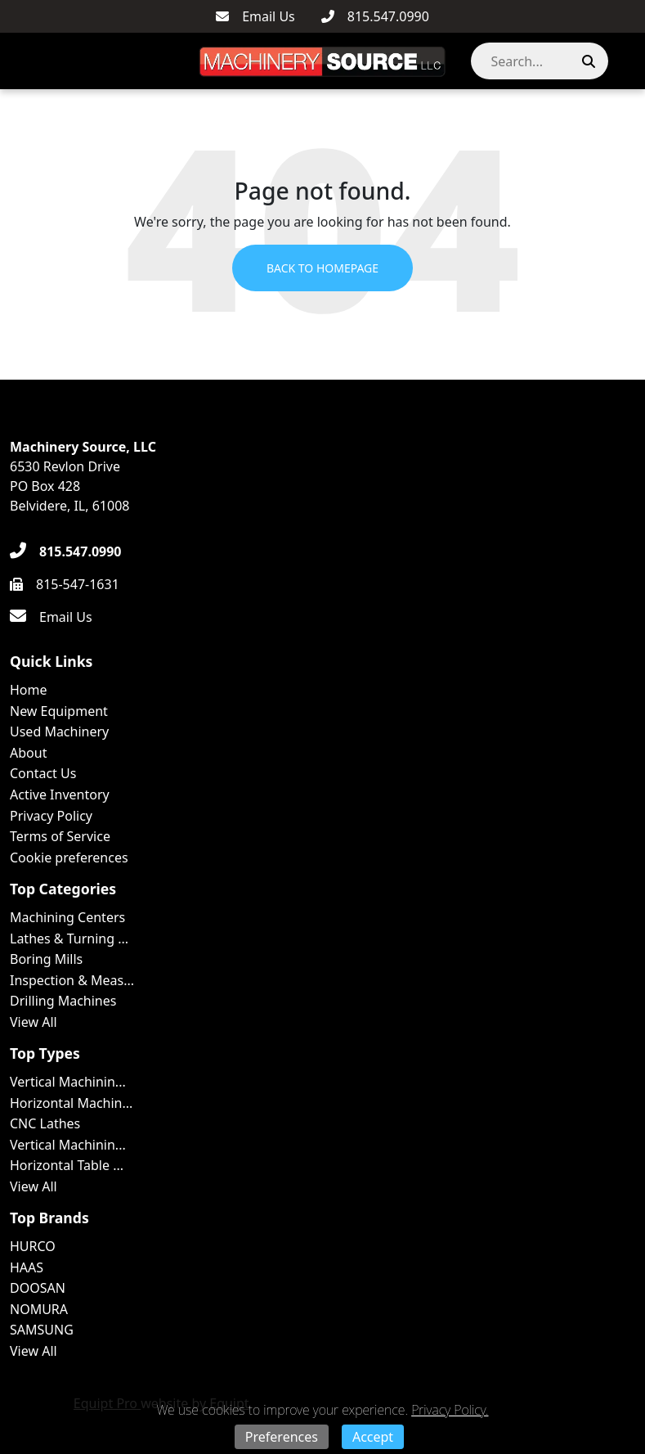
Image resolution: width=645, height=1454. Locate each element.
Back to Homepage (322, 268)
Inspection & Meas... (72, 980)
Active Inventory (60, 795)
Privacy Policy (51, 816)
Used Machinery (59, 731)
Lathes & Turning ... (69, 939)
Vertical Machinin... (68, 1082)
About (28, 753)
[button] (623, 61)
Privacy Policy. (449, 1410)
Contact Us (43, 773)
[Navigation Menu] (17, 61)
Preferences (281, 1437)
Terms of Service (60, 836)
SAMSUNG (42, 1330)
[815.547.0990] (375, 16)
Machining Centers (67, 917)
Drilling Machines (63, 1001)
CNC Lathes (45, 1123)
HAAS (26, 1267)
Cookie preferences (69, 858)
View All (33, 1022)
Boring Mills (46, 959)
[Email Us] (255, 16)
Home (28, 690)
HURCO (33, 1246)
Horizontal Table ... (66, 1165)
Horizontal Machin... (71, 1103)
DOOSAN (37, 1288)
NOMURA (39, 1309)
